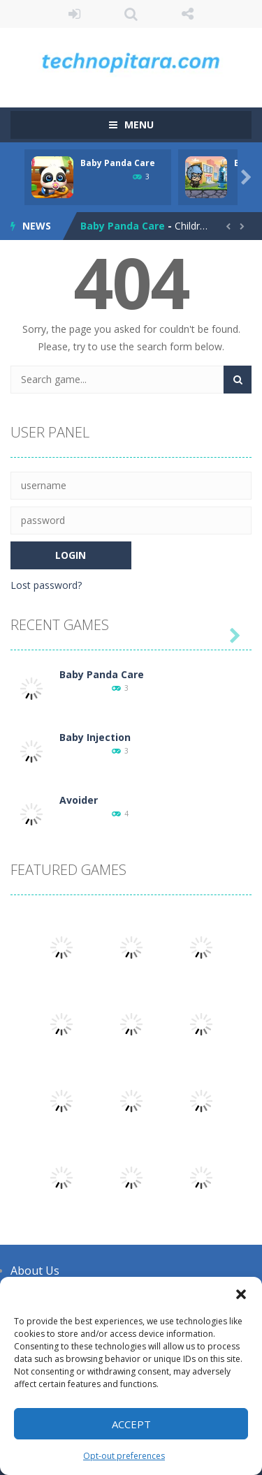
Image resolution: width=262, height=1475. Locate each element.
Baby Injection (95, 737)
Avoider (78, 800)
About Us (34, 1270)
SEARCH (131, 14)
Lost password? (46, 585)
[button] (241, 1294)
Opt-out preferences (124, 1456)
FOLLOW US (187, 14)
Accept (131, 1424)
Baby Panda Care (117, 163)
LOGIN (74, 14)
